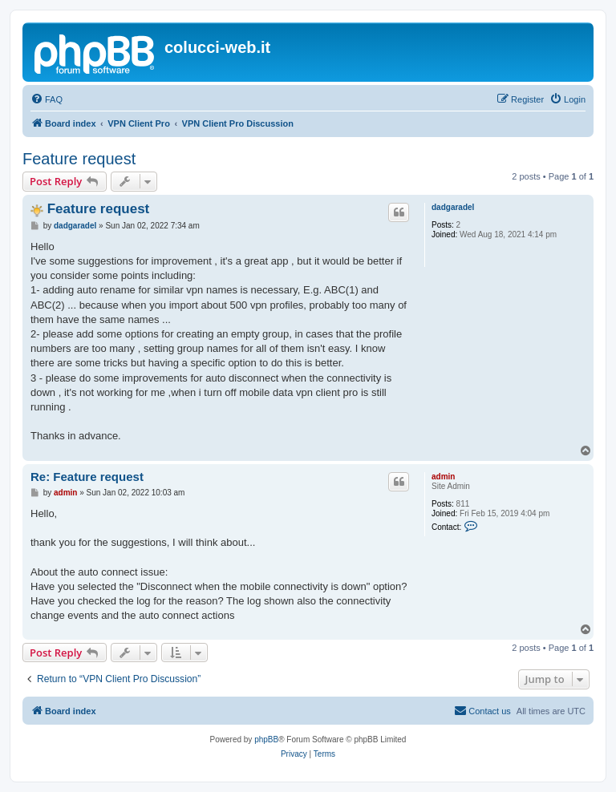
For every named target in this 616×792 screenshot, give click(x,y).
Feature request (79, 159)
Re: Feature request (87, 476)
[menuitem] (46, 99)
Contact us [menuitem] (482, 710)
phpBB (266, 739)
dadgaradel (453, 207)
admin (443, 476)
